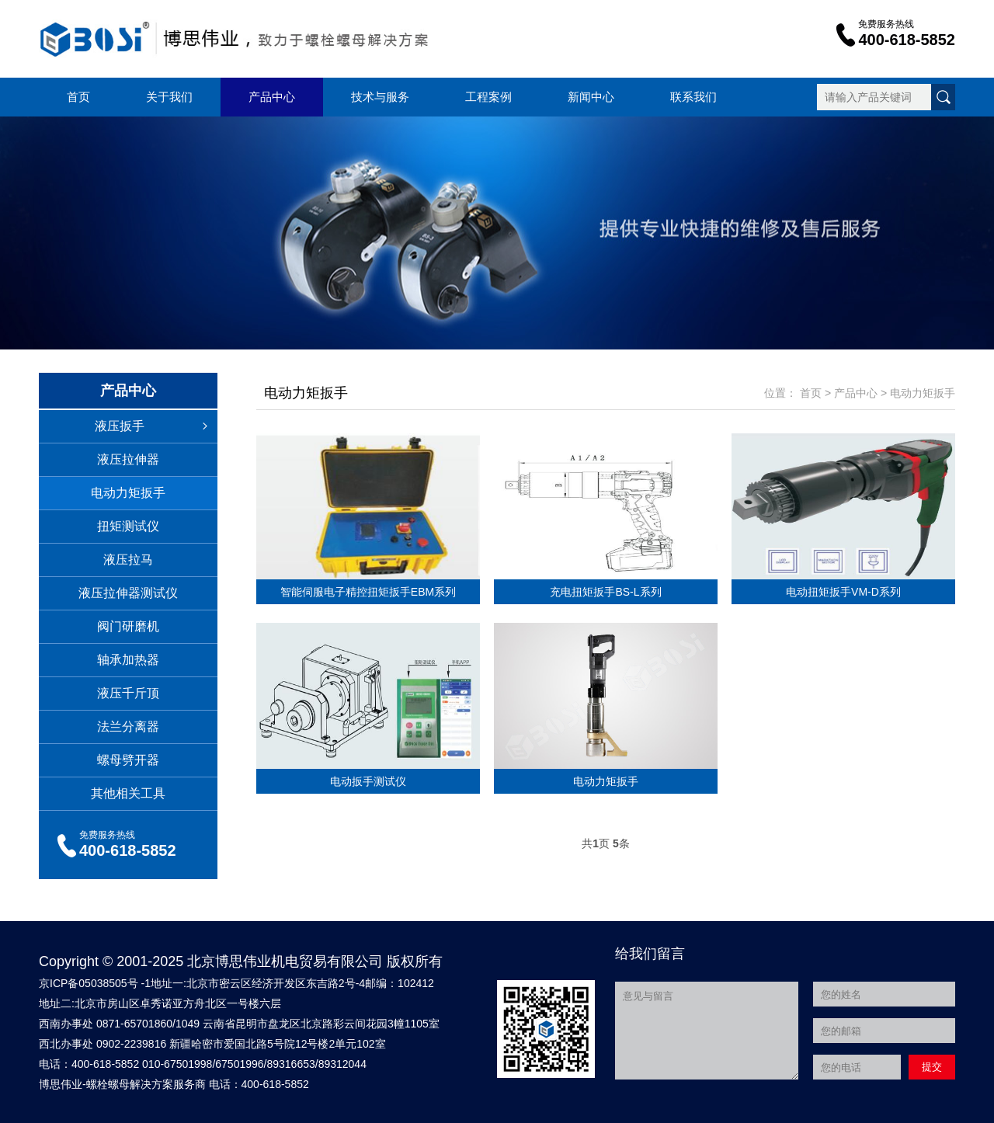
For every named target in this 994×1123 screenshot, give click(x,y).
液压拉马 (128, 559)
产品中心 (271, 96)
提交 (932, 1067)
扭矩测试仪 (128, 526)
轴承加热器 (128, 659)
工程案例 (488, 96)
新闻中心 (591, 96)
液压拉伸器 (128, 459)
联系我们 (693, 96)
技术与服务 (380, 96)
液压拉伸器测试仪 (128, 593)
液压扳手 (156, 426)
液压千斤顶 (128, 693)
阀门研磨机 (128, 626)
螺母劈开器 (128, 760)
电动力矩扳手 (128, 492)
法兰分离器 (128, 726)
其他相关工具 (128, 793)
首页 (78, 96)
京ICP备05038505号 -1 (95, 983)
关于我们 (169, 96)
